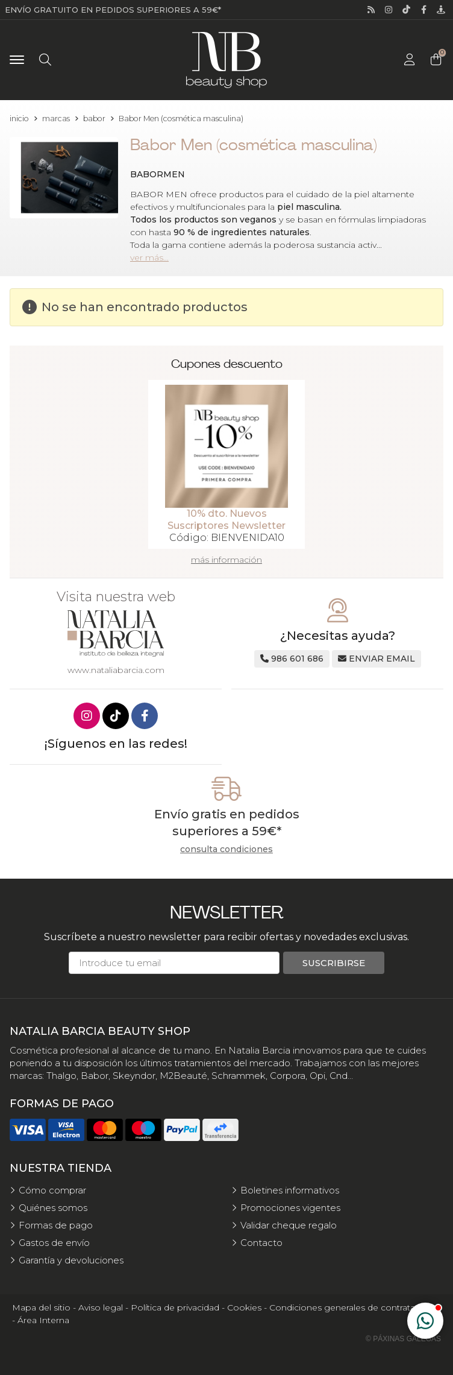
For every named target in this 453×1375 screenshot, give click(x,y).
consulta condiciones (226, 849)
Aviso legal (100, 1307)
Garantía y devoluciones (71, 1260)
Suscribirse (333, 963)
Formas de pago (56, 1225)
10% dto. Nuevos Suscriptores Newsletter (226, 519)
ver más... (149, 257)
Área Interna (43, 1320)
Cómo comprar (52, 1190)
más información (226, 559)
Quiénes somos (53, 1207)
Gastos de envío (54, 1242)
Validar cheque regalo (288, 1225)
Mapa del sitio (41, 1307)
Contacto (261, 1242)
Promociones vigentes (290, 1207)
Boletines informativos (289, 1190)
